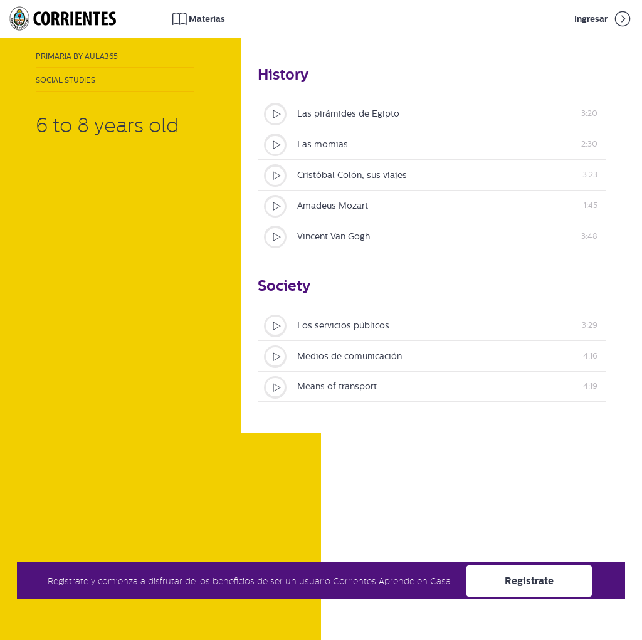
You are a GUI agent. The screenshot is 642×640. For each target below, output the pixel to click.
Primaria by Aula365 (77, 56)
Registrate (529, 580)
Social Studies (65, 80)
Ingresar (603, 19)
